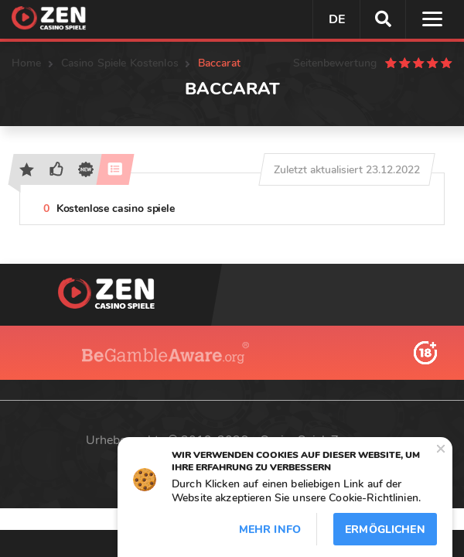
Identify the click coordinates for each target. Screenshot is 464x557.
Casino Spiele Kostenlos (120, 63)
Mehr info (270, 529)
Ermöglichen (385, 529)
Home (27, 63)
